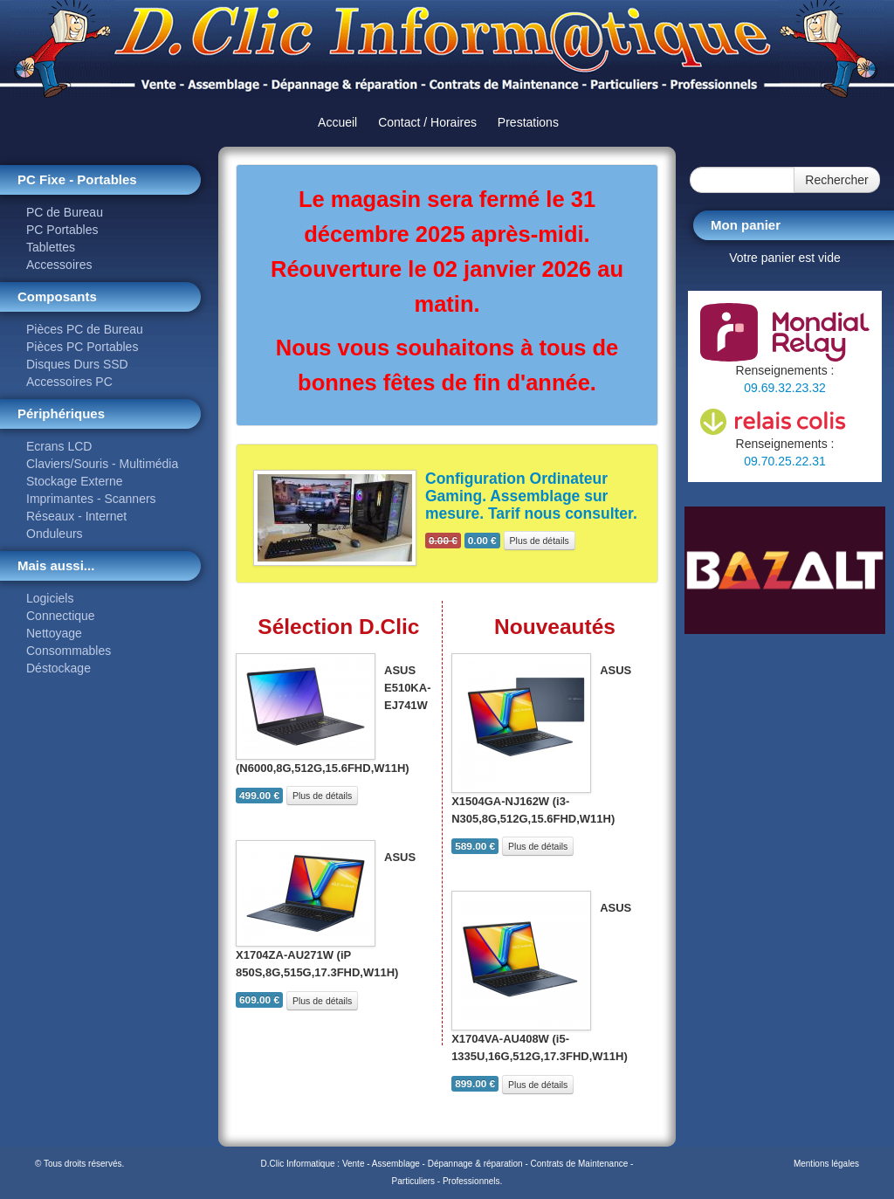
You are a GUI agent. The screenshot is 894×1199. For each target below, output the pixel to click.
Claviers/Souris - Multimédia (102, 464)
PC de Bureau (64, 212)
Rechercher (836, 180)
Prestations (528, 122)
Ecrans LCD (59, 446)
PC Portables (62, 230)
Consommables (68, 651)
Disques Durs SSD (77, 364)
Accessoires (59, 265)
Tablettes (50, 247)
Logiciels (49, 598)
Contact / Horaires (427, 122)
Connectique (60, 616)
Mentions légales (826, 1163)
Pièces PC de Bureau (84, 329)
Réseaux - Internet (76, 516)
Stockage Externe (74, 481)
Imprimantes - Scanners (91, 499)
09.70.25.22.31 (784, 461)
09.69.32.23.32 (784, 388)
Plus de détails (539, 540)
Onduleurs (54, 534)
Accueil (337, 122)
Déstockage (58, 668)
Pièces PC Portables (82, 347)
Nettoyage (54, 633)
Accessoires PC (69, 382)
